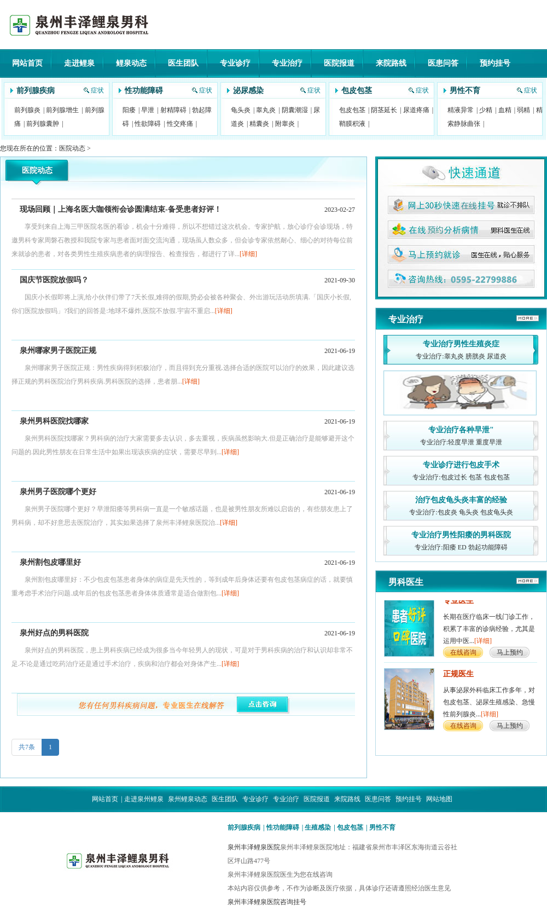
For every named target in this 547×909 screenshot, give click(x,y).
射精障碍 (173, 110)
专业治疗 (287, 63)
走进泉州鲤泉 (144, 799)
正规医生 (458, 676)
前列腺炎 (27, 110)
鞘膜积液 (352, 124)
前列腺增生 (62, 110)
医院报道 (339, 63)
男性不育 (465, 90)
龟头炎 (241, 110)
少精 (485, 110)
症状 (97, 90)
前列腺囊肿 (42, 124)
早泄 (147, 110)
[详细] (248, 254)
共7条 (27, 747)
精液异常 (460, 110)
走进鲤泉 (79, 63)
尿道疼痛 (416, 110)
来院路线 (391, 63)
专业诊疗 (235, 63)
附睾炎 (285, 124)
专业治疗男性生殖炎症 (461, 344)
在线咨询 (463, 654)
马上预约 (510, 654)
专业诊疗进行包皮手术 (461, 465)
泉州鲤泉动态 (187, 799)
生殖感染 (318, 827)
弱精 (523, 110)
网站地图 (439, 799)
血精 (504, 110)
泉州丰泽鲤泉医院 (254, 847)
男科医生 (405, 582)
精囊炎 (259, 124)
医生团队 (183, 63)
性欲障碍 (148, 124)
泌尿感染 (248, 90)
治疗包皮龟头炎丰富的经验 (461, 500)
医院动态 (72, 148)
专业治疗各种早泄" (461, 430)
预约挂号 (495, 63)
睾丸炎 (266, 110)
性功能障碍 (144, 90)
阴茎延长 (384, 110)
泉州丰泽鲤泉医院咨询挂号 (267, 902)
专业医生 (458, 603)
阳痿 (129, 110)
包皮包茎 (356, 90)
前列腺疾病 (35, 90)
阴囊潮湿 (295, 110)
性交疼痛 (180, 124)
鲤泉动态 (131, 63)
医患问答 (443, 63)
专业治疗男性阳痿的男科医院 (461, 535)
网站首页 (27, 63)
